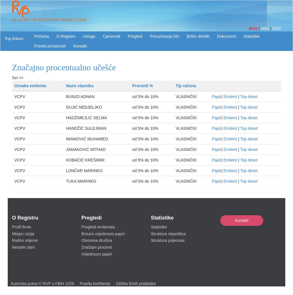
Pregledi (135, 36)
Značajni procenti (97, 247)
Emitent (230, 96)
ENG (276, 28)
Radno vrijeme (25, 240)
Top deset (249, 96)
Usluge (89, 36)
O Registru (66, 36)
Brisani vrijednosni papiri (103, 234)
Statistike (251, 36)
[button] (15, 38)
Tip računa (186, 85)
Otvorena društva (97, 240)
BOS (253, 28)
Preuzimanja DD (164, 36)
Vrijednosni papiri (97, 254)
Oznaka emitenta (30, 85)
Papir (216, 96)
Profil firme (21, 227)
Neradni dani (23, 247)
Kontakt (241, 220)
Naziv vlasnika (80, 85)
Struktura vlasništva (168, 234)
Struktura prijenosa (168, 240)
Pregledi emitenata (98, 227)
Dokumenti (226, 36)
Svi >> (17, 77)
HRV (265, 28)
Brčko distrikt (198, 36)
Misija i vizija (23, 234)
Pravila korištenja (95, 283)
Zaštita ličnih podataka (136, 283)
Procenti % (142, 85)
